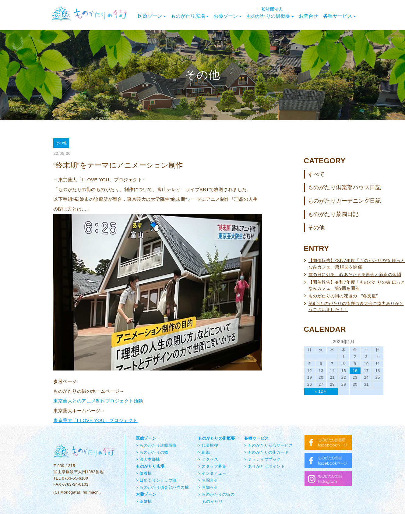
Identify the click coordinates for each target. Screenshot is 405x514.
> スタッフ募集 (212, 466)
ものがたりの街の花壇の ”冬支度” (343, 295)
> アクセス (208, 459)
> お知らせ (208, 487)
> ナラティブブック (262, 459)
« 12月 (321, 391)
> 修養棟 (144, 473)
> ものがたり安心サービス (268, 445)
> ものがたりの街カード (266, 452)
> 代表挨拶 (208, 445)
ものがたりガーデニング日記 (344, 201)
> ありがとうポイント (264, 466)
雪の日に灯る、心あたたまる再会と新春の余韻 (354, 274)
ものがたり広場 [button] (190, 16)
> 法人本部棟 (148, 459)
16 (355, 370)
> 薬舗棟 (144, 501)
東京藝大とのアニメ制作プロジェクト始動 (98, 400)
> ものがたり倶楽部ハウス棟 (162, 487)
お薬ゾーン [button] (227, 16)
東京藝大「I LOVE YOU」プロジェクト (95, 420)
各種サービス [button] (339, 16)
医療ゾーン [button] (152, 16)
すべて (316, 174)
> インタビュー (212, 473)
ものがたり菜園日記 (333, 214)
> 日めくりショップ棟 (156, 480)
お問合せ (308, 16)
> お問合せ (208, 480)
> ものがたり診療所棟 (156, 445)
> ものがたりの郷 (152, 452)
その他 (316, 228)
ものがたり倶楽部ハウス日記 (344, 187)
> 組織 (204, 452)
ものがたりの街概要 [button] (270, 13)
